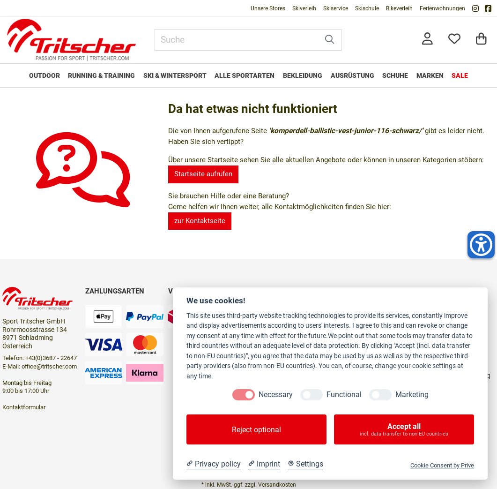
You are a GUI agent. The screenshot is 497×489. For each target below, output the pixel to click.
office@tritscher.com (49, 366)
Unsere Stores (268, 8)
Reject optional (256, 429)
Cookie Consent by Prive (442, 465)
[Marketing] (380, 394)
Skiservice (335, 8)
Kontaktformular (23, 407)
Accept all (404, 429)
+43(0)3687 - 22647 (51, 357)
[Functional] (311, 394)
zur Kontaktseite (199, 221)
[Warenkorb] (481, 40)
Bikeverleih (399, 8)
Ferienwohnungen (442, 8)
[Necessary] (243, 394)
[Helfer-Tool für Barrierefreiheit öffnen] (481, 244)
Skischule (367, 8)
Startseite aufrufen (203, 174)
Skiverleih (304, 8)
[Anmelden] (427, 40)
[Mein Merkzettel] (454, 40)
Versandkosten (277, 484)
